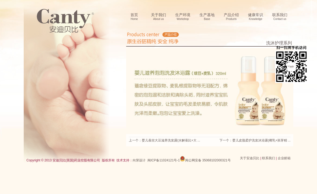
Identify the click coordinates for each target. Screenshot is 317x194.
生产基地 (207, 17)
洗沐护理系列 (279, 43)
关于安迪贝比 (249, 158)
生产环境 (183, 17)
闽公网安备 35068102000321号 (205, 158)
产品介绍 (231, 17)
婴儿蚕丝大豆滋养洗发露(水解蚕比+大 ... (171, 140)
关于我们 (158, 17)
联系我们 (280, 17)
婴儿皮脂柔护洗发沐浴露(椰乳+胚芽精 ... (261, 140)
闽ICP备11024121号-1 (163, 160)
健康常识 (255, 17)
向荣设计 (139, 160)
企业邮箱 (284, 158)
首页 (134, 17)
